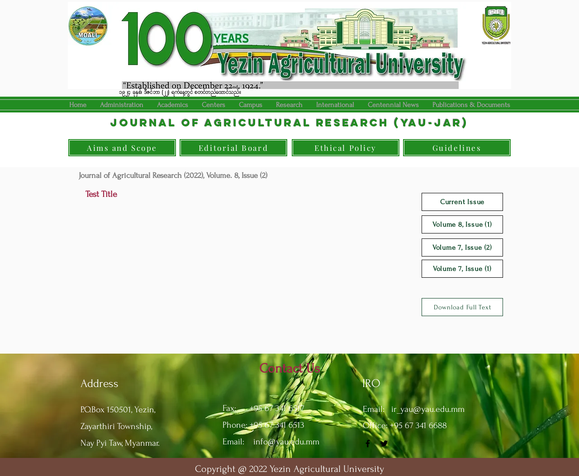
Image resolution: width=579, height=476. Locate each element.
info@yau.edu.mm (286, 442)
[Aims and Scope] (122, 148)
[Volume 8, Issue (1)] (462, 224)
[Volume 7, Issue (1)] (462, 269)
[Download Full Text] (462, 307)
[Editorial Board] (233, 148)
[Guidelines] (457, 148)
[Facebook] (368, 443)
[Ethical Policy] (345, 148)
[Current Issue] (462, 202)
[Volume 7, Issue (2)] (462, 247)
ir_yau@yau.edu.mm (428, 409)
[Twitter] (384, 443)
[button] (172, 105)
